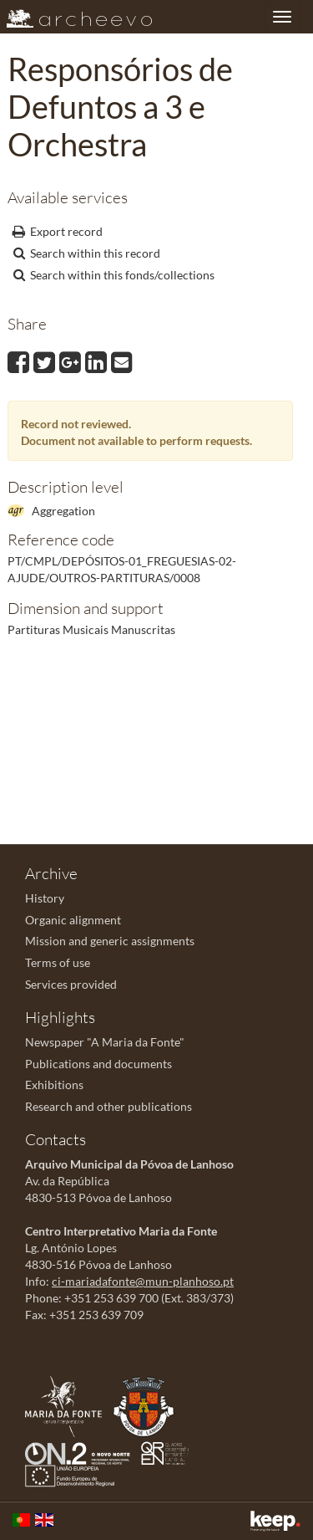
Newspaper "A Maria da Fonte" (104, 1042)
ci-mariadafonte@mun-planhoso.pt (143, 1281)
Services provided (71, 984)
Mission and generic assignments (109, 941)
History (44, 898)
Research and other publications (108, 1106)
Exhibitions (54, 1084)
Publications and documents (98, 1064)
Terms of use (57, 962)
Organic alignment (73, 920)
